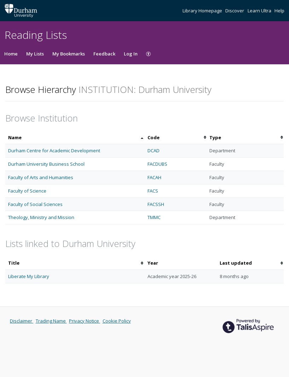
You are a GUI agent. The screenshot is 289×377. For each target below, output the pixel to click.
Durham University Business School (46, 164)
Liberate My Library (28, 276)
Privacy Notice (84, 321)
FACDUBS (157, 164)
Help (279, 10)
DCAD (154, 150)
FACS (153, 191)
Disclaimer (21, 321)
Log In (131, 54)
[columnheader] (75, 137)
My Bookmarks (68, 54)
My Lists (35, 54)
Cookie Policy (117, 321)
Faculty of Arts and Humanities (40, 177)
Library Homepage (203, 10)
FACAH (154, 177)
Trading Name (51, 321)
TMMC (154, 217)
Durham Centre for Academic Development (54, 150)
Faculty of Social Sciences (35, 204)
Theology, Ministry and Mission (41, 217)
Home (11, 54)
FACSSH (156, 204)
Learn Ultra (260, 10)
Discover (235, 10)
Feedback (104, 54)
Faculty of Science (27, 191)
